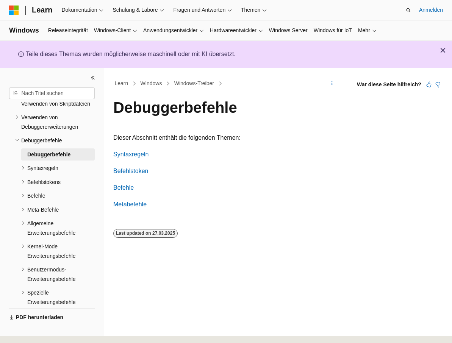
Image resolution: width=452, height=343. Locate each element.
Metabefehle (130, 204)
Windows (151, 83)
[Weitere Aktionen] (332, 84)
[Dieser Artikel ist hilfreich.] (428, 84)
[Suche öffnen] (408, 10)
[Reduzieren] (93, 77)
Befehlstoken (131, 171)
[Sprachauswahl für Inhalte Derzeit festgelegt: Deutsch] (27, 330)
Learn (121, 83)
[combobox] (52, 93)
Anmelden (431, 10)
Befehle (123, 187)
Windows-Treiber (194, 83)
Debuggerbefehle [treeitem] (48, 134)
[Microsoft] (14, 10)
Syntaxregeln (131, 154)
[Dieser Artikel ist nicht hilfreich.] (438, 84)
